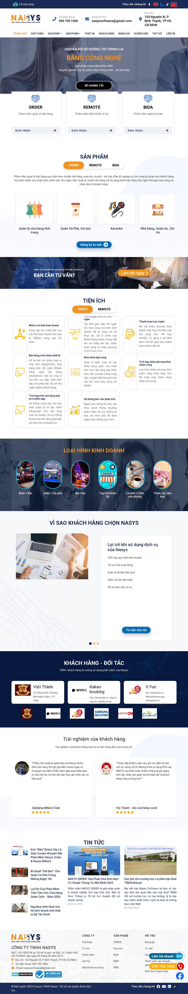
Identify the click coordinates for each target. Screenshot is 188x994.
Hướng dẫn (141, 33)
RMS (116, 961)
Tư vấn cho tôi (136, 630)
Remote (118, 948)
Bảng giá (124, 33)
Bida (116, 954)
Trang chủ (20, 33)
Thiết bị (89, 33)
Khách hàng (106, 33)
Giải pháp (54, 33)
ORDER (118, 942)
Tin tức (157, 33)
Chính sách (88, 954)
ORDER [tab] (74, 165)
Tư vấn (149, 948)
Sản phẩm (72, 33)
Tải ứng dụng (23, 4)
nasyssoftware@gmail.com (112, 21)
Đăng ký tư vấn (94, 244)
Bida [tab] (115, 165)
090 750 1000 (68, 21)
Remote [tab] (95, 165)
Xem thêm (38, 130)
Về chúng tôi (94, 85)
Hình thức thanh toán (156, 971)
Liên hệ (170, 33)
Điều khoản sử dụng (93, 967)
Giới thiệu (37, 33)
